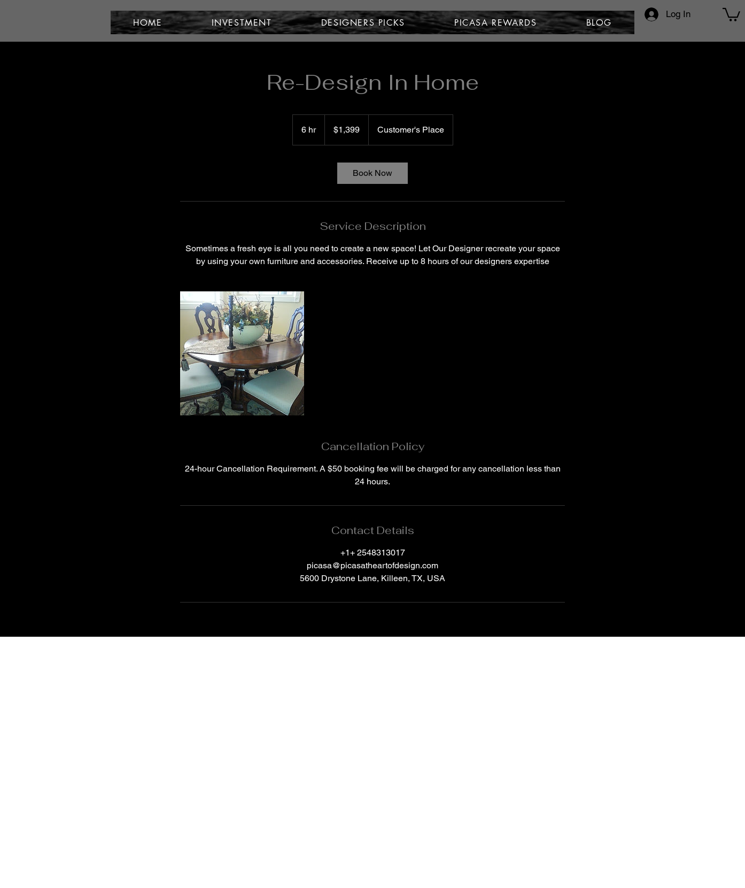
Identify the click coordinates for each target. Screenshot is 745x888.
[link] (372, 173)
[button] (731, 13)
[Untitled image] (242, 353)
